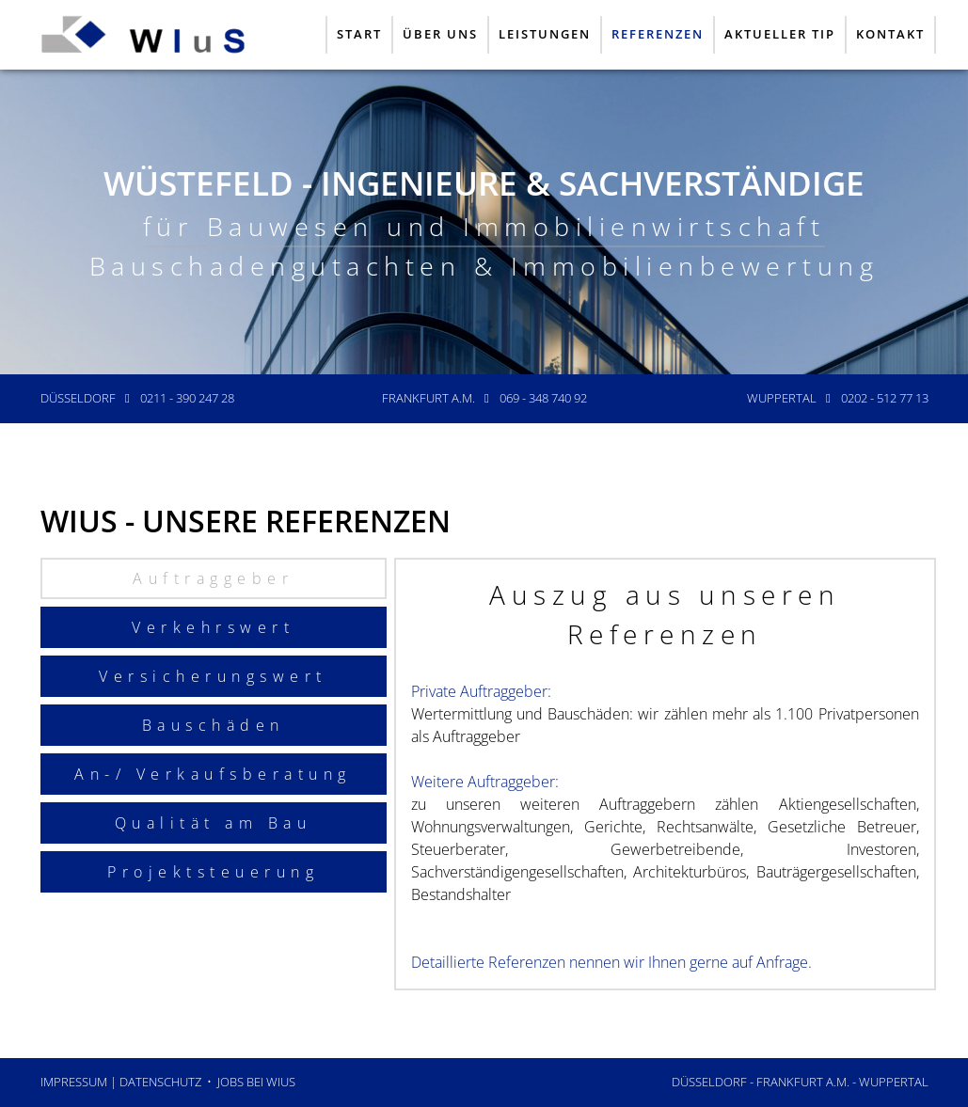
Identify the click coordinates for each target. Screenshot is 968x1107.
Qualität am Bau (213, 823)
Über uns (440, 33)
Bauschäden (213, 725)
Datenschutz (160, 1081)
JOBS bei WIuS (256, 1081)
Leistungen (545, 33)
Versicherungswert (213, 676)
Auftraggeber (213, 578)
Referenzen (657, 33)
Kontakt (890, 33)
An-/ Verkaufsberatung (213, 774)
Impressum (73, 1081)
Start (359, 33)
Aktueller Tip (779, 33)
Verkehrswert (213, 627)
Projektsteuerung (213, 872)
